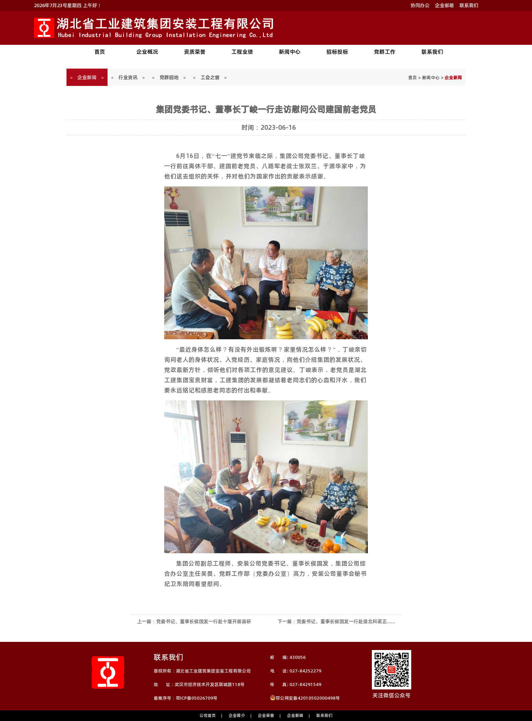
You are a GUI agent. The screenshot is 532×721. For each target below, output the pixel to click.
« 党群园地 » (169, 77)
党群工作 (385, 51)
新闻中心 (290, 51)
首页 (99, 51)
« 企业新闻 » (87, 77)
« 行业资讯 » (128, 77)
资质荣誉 (195, 51)
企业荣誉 (266, 715)
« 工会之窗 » (209, 77)
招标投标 (337, 51)
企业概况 (147, 51)
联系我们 (468, 5)
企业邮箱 (444, 5)
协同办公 (420, 5)
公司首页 (208, 715)
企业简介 (237, 715)
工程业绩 (242, 51)
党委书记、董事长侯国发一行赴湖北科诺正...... (346, 621)
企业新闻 (295, 715)
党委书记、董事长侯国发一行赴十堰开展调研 (203, 621)
